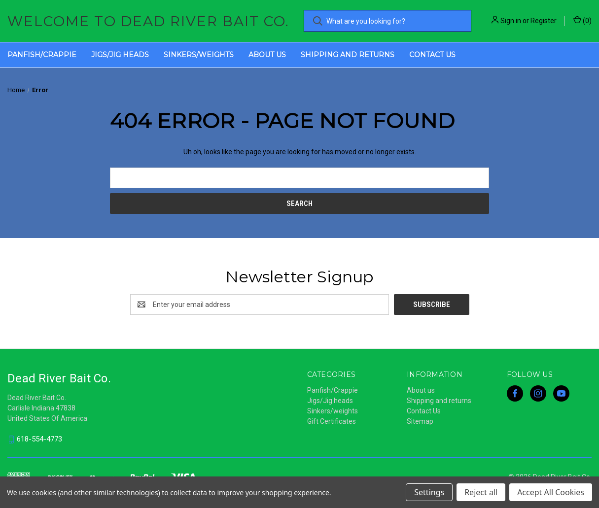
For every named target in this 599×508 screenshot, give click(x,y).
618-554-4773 (39, 439)
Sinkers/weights (199, 54)
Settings (429, 492)
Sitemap (420, 421)
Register (543, 21)
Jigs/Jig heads (120, 54)
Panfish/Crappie (41, 54)
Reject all (480, 492)
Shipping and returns (347, 54)
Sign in (510, 21)
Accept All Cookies (550, 492)
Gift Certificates (331, 421)
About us (267, 54)
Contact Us (432, 54)
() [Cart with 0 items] (582, 20)
